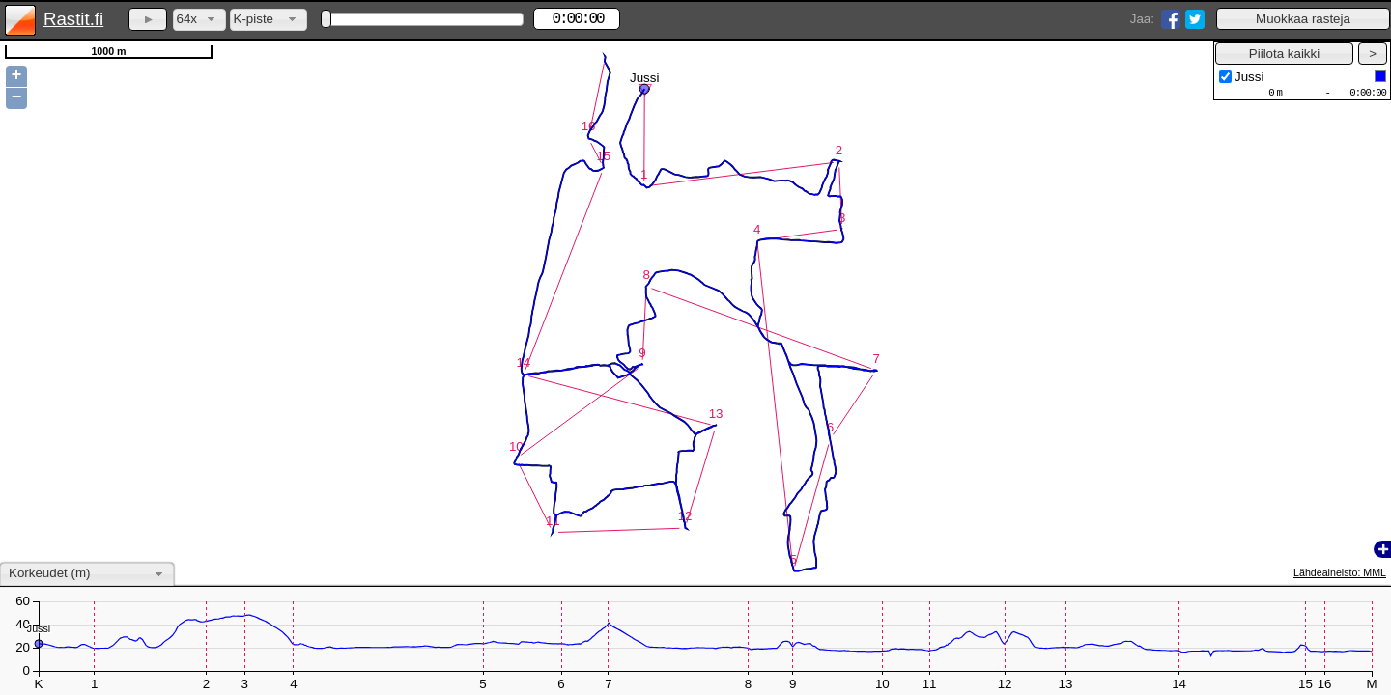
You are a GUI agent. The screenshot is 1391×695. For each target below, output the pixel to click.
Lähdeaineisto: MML (1339, 572)
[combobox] (199, 20)
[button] (1303, 19)
